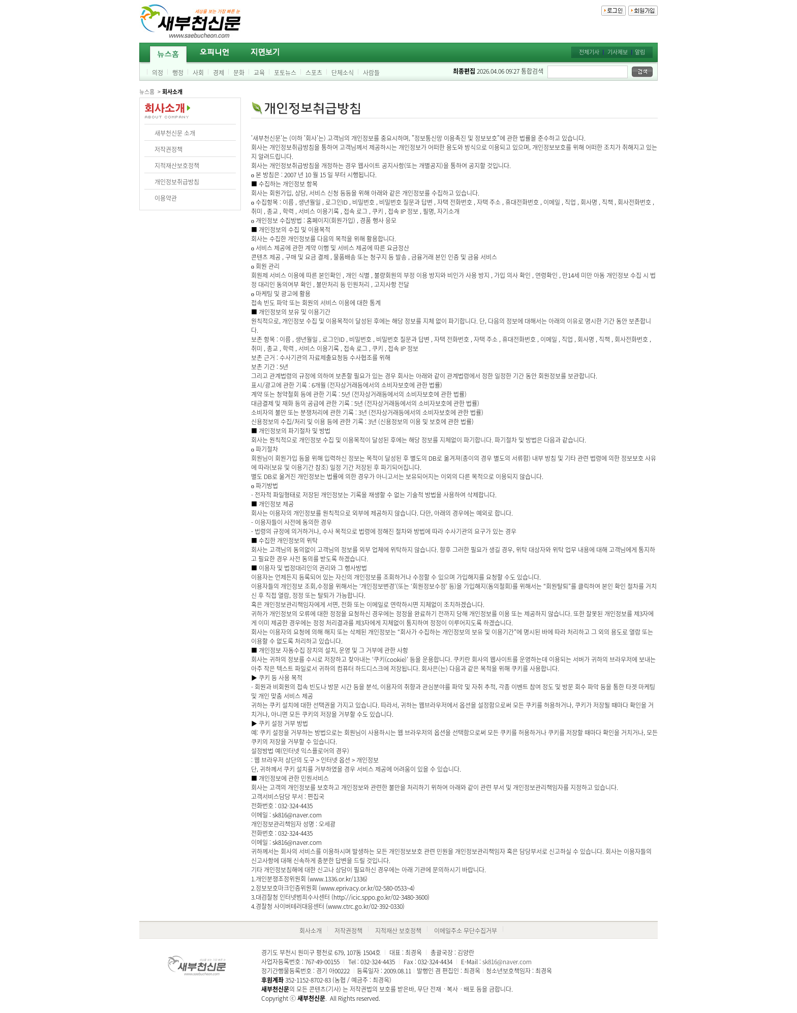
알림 (640, 52)
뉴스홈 (147, 91)
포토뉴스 (285, 72)
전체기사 (589, 52)
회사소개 (310, 930)
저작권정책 (168, 149)
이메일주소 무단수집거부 (465, 930)
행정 (177, 72)
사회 (198, 72)
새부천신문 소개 (175, 133)
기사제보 (617, 52)
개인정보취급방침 (177, 181)
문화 (238, 72)
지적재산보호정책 (177, 165)
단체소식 (342, 72)
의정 (157, 72)
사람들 (371, 72)
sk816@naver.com (507, 961)
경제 (218, 72)
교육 (259, 72)
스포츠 (313, 72)
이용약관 (166, 198)
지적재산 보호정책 (398, 930)
